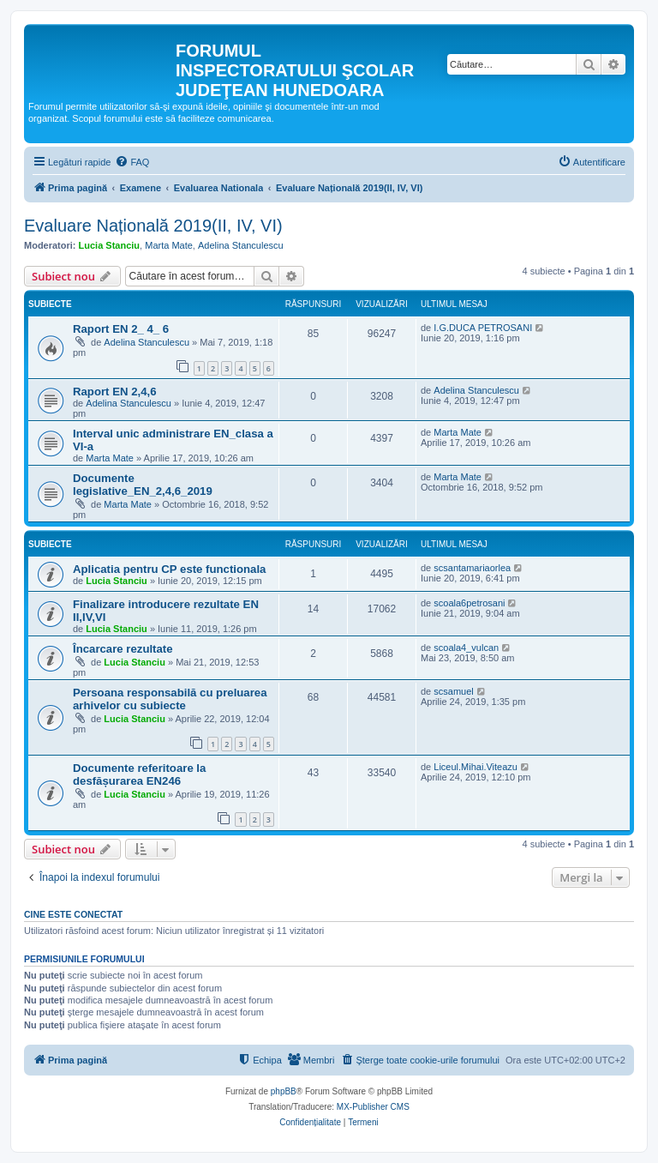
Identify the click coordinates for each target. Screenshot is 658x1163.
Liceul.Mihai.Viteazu (475, 767)
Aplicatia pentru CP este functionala (169, 569)
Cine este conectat (73, 914)
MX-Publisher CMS (373, 1107)
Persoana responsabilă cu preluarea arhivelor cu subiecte (170, 699)
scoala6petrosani (469, 603)
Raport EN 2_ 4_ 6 (121, 328)
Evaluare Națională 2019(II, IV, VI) (153, 225)
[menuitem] (132, 162)
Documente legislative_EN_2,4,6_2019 (142, 484)
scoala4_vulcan (466, 647)
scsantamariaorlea (472, 568)
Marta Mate (169, 245)
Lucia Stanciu (110, 245)
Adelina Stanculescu (241, 245)
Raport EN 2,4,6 (114, 391)
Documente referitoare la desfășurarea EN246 (139, 774)
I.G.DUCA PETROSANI (483, 327)
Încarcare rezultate (123, 648)
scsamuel (453, 691)
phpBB (283, 1091)
